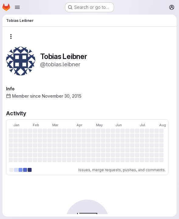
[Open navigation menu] (17, 7)
